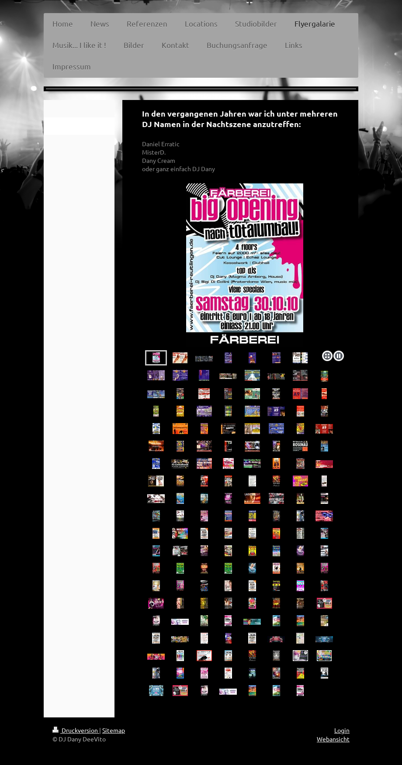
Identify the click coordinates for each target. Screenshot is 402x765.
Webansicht (333, 739)
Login (342, 730)
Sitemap (113, 730)
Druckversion (75, 730)
